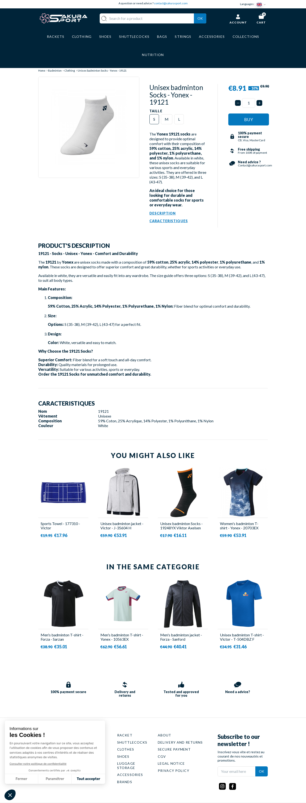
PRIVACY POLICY (173, 771)
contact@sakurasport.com (171, 3)
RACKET (124, 735)
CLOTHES (125, 749)
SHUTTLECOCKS (132, 742)
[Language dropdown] (262, 4)
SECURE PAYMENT (174, 749)
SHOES (123, 756)
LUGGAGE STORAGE (126, 765)
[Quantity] (248, 103)
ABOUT (164, 735)
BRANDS (124, 782)
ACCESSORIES (130, 775)
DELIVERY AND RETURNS (180, 742)
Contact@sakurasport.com (60, 767)
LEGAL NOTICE (171, 763)
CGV (162, 756)
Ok (200, 18)
